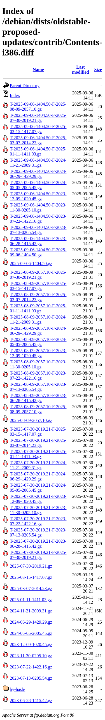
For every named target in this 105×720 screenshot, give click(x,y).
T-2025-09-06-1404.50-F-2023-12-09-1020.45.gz (38, 196)
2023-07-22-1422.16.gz (31, 667)
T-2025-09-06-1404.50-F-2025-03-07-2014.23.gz (38, 140)
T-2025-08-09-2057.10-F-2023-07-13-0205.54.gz (38, 387)
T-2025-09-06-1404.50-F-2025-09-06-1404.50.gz (38, 252)
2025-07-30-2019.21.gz (31, 566)
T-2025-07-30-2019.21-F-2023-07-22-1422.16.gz (38, 521)
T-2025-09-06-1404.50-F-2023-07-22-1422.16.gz (38, 219)
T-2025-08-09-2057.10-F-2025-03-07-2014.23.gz (38, 297)
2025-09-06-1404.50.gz (31, 263)
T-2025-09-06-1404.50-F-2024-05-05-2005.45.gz (38, 185)
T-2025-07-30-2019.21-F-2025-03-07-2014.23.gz (38, 443)
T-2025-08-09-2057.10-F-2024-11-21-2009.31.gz (38, 319)
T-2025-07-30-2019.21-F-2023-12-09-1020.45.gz (38, 499)
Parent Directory (24, 85)
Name (38, 69)
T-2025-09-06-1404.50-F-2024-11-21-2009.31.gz (38, 163)
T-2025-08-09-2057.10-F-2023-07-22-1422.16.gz (38, 375)
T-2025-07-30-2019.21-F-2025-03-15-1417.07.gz (38, 431)
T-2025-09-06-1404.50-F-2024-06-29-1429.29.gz (38, 174)
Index (15, 95)
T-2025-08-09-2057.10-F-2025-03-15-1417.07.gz (38, 286)
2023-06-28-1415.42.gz (31, 700)
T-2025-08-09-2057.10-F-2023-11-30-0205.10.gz (38, 364)
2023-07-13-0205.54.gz (31, 678)
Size (98, 69)
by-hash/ (17, 689)
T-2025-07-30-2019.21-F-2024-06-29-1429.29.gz (38, 476)
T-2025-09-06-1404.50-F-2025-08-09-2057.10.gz (38, 107)
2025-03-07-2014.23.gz (31, 588)
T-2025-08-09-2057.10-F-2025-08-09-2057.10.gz (38, 409)
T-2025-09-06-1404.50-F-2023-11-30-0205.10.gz (38, 207)
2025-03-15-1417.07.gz (31, 577)
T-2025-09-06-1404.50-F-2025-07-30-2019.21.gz (38, 118)
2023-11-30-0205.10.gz (31, 655)
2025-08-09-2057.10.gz (31, 420)
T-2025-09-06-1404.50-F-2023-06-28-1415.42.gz (38, 241)
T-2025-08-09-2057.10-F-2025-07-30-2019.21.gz (38, 275)
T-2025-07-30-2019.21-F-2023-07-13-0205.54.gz (38, 532)
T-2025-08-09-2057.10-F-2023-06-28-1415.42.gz (38, 398)
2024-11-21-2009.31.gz (31, 610)
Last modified (80, 70)
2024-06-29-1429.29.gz (31, 622)
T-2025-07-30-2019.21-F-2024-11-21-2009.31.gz (38, 465)
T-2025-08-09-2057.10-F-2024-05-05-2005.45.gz (38, 342)
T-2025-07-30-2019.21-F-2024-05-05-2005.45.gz (38, 488)
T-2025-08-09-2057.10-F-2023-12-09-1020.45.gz (38, 353)
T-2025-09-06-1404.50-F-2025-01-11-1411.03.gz (38, 151)
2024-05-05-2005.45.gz (31, 633)
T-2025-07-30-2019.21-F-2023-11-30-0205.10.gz (38, 510)
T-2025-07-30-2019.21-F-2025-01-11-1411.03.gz (38, 454)
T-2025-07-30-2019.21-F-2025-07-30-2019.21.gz (38, 555)
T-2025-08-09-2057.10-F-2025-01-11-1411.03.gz (38, 308)
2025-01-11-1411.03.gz (31, 599)
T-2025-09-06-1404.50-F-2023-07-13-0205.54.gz (38, 230)
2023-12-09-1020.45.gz (31, 644)
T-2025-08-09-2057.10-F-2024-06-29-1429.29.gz (38, 331)
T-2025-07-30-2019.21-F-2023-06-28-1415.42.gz (38, 544)
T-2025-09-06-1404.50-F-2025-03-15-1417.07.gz (38, 129)
